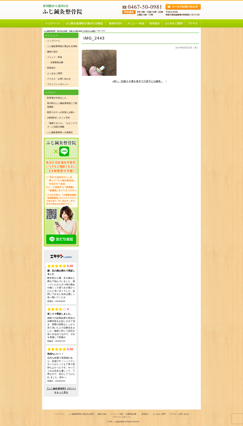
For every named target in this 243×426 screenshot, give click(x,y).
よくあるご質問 (54, 73)
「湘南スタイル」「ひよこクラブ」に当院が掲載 (62, 125)
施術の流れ (52, 51)
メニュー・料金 (54, 57)
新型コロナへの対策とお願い (61, 112)
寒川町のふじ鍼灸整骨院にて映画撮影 (62, 105)
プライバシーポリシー (58, 84)
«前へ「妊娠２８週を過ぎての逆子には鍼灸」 (137, 81)
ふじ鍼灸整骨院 (118, 422)
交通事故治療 (56, 62)
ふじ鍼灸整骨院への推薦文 (60, 132)
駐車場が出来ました (56, 98)
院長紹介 (51, 68)
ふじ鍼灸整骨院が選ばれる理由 (62, 46)
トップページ (53, 41)
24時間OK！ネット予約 (58, 117)
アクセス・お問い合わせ (59, 79)
